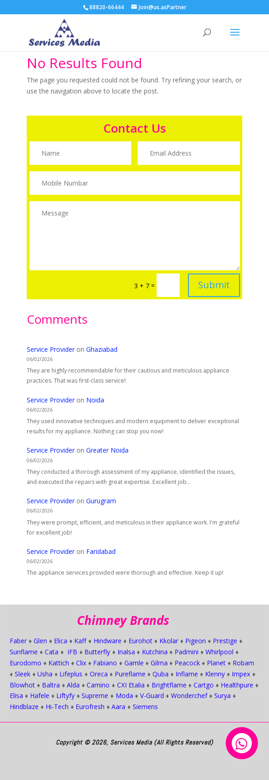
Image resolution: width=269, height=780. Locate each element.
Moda (124, 695)
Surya (222, 695)
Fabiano (105, 662)
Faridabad (101, 551)
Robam (243, 662)
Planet (216, 662)
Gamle (134, 662)
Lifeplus (70, 673)
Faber (18, 640)
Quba (160, 673)
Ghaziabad (101, 349)
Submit (205, 275)
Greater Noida (107, 450)
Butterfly (97, 651)
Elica (60, 640)
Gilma (159, 662)
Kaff (80, 640)
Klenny (215, 673)
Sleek (22, 673)
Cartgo (203, 685)
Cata (51, 651)
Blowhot (22, 685)
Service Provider (51, 349)
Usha (45, 673)
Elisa (16, 695)
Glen (40, 640)
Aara (118, 706)
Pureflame (130, 673)
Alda (73, 685)
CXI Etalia (131, 685)
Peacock (187, 662)
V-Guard (152, 695)
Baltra (51, 685)
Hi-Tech (57, 706)
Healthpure (237, 685)
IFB (72, 651)
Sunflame (24, 651)
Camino (98, 685)
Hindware (108, 640)
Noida (95, 400)
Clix (81, 662)
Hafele (39, 695)
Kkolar (168, 640)
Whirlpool (219, 651)
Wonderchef (189, 695)
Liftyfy (65, 695)
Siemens (145, 706)
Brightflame (169, 685)
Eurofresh (90, 706)
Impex (241, 673)
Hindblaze (24, 706)
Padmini (187, 651)
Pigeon (195, 640)
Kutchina (155, 651)
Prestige (225, 640)
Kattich (58, 662)
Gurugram (101, 500)
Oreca (99, 673)
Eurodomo (25, 662)
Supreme (95, 695)
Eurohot (140, 640)
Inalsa (126, 651)
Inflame (186, 673)
